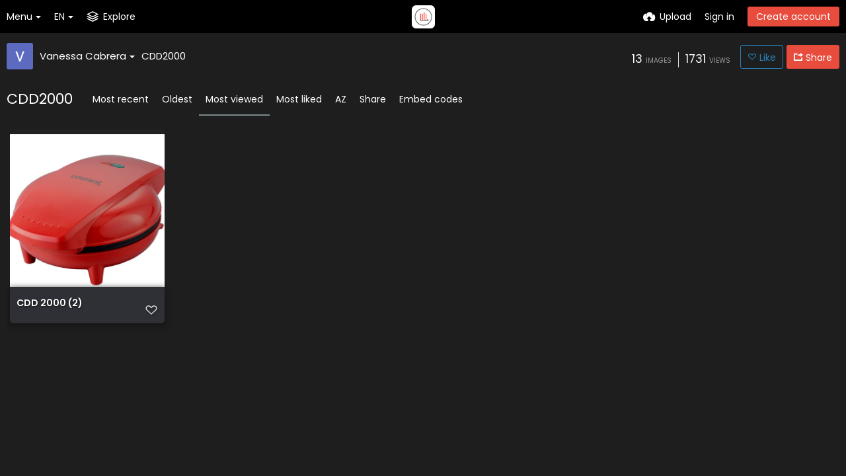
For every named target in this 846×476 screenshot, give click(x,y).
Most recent (121, 99)
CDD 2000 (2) (50, 304)
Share (373, 99)
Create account (793, 16)
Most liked (299, 99)
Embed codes (431, 99)
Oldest (177, 99)
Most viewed (234, 99)
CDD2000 (163, 56)
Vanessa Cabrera (87, 56)
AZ (340, 99)
